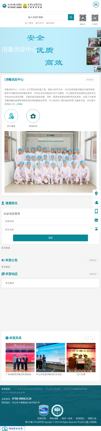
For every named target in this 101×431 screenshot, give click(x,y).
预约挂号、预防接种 (44, 23)
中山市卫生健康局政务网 (75, 389)
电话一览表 (67, 418)
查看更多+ (90, 80)
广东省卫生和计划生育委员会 (29, 389)
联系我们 (80, 418)
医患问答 (42, 418)
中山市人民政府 (53, 389)
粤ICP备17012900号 (34, 422)
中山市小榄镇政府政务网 (13, 393)
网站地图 (54, 418)
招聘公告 (92, 418)
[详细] (19, 104)
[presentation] (86, 338)
